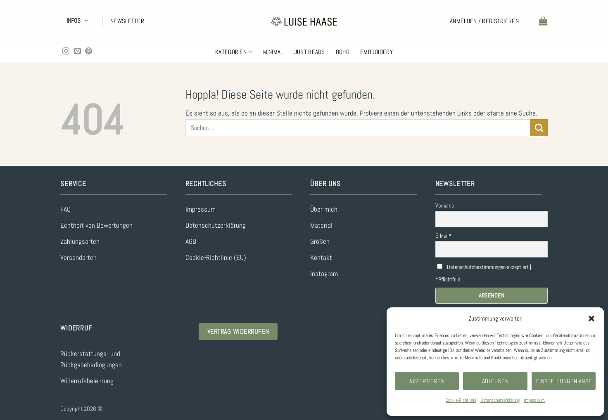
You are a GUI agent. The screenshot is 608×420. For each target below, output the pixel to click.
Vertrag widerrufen (238, 331)
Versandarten (78, 257)
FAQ (65, 209)
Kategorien (233, 52)
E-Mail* (443, 235)
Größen (320, 241)
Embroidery (376, 52)
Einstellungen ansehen (566, 381)
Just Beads (309, 52)
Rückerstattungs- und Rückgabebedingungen (91, 359)
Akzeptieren (426, 381)
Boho (342, 52)
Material (321, 225)
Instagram (324, 273)
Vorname (444, 205)
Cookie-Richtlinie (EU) (215, 257)
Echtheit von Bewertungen (96, 225)
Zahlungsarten (80, 241)
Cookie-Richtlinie (461, 400)
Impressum (534, 400)
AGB (190, 241)
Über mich (323, 209)
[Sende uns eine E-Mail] (77, 51)
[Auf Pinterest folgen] (88, 51)
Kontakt (321, 257)
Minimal (273, 52)
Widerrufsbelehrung (87, 381)
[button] (591, 318)
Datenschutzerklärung (500, 400)
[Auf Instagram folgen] (65, 51)
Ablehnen (495, 381)
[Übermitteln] (539, 127)
